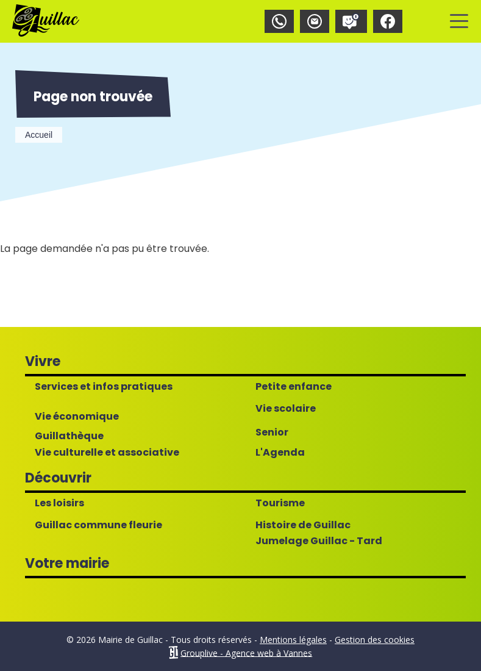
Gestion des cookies (375, 639)
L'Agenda (280, 452)
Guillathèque (69, 436)
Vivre (42, 361)
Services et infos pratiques (104, 386)
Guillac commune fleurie (98, 525)
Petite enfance (293, 386)
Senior (271, 432)
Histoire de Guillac (303, 525)
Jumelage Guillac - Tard (318, 541)
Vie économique (77, 416)
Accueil (38, 135)
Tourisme (280, 503)
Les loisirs (59, 503)
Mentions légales (293, 639)
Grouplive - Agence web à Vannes (246, 652)
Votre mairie (67, 563)
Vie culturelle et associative (107, 452)
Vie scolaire (285, 408)
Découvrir (58, 477)
